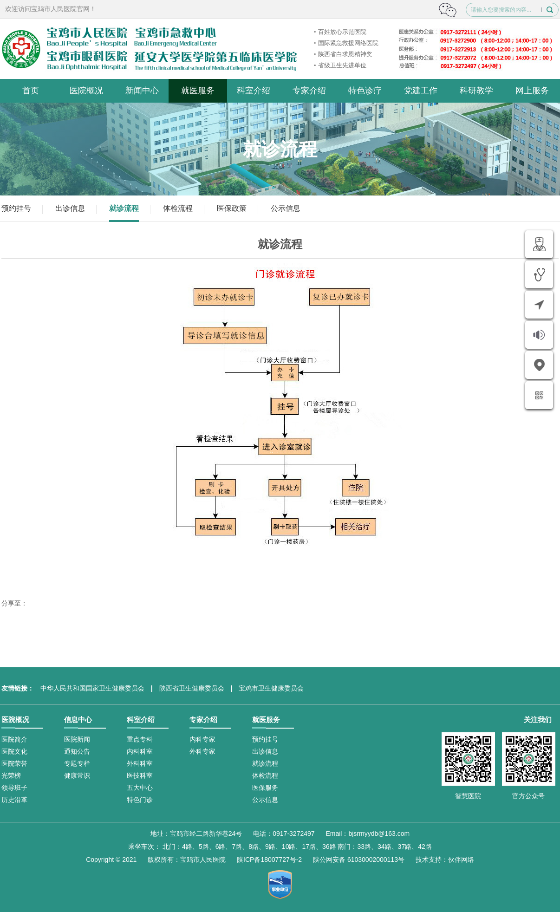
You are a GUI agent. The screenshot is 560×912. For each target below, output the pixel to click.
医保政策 (232, 208)
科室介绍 (253, 90)
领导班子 (14, 787)
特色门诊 (140, 799)
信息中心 (78, 719)
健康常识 (77, 775)
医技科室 (140, 775)
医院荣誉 (14, 763)
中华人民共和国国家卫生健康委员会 (92, 688)
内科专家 (202, 739)
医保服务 (265, 787)
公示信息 (285, 208)
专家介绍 (309, 90)
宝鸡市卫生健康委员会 (271, 688)
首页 (30, 90)
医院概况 (86, 90)
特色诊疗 (365, 90)
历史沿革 (14, 799)
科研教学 (476, 90)
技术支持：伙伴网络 (445, 859)
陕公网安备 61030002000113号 (358, 859)
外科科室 (140, 763)
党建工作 (420, 90)
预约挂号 (16, 208)
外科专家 (202, 751)
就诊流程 (124, 208)
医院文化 (14, 751)
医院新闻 (77, 739)
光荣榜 (11, 775)
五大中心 (140, 787)
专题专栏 (77, 763)
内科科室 (140, 751)
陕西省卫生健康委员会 (191, 688)
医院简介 (14, 739)
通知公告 (77, 751)
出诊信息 (70, 208)
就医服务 (198, 90)
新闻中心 (142, 90)
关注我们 (538, 719)
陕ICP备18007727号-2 (269, 859)
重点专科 (140, 739)
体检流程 (178, 208)
